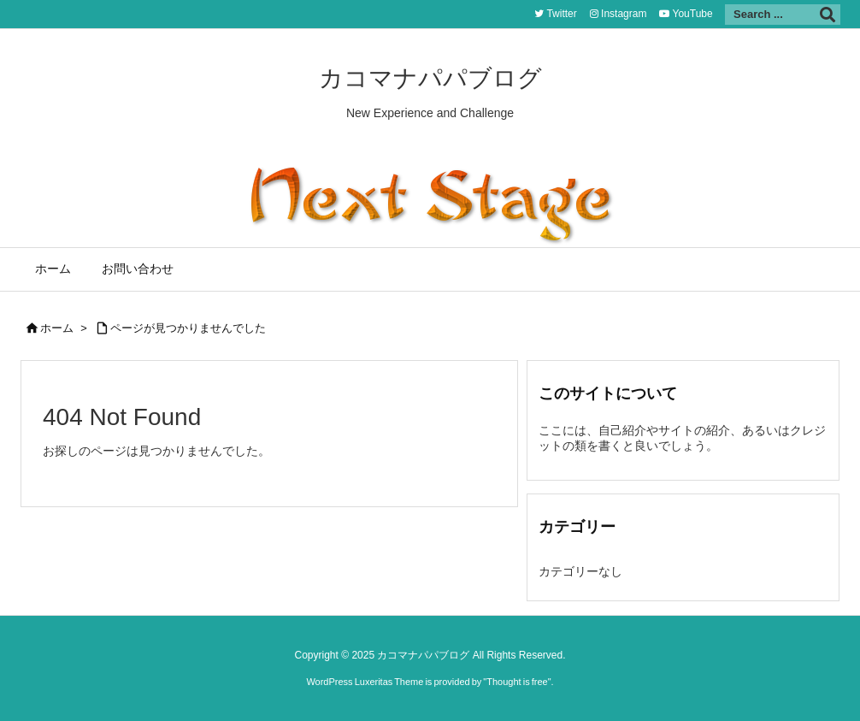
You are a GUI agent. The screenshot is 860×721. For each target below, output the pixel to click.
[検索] (827, 14)
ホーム (57, 328)
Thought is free (516, 682)
